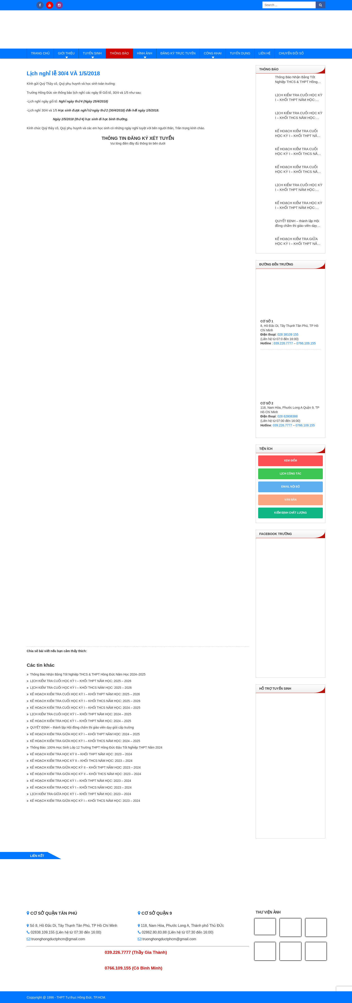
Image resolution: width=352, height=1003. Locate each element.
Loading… (138, 395)
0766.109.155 (306, 343)
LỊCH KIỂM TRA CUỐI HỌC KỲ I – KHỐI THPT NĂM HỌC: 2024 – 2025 (80, 714)
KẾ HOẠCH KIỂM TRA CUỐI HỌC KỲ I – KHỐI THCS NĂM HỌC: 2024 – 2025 (85, 707)
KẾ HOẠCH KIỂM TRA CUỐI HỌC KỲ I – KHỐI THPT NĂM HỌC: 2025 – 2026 (85, 694)
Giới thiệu (66, 53)
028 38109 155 (287, 334)
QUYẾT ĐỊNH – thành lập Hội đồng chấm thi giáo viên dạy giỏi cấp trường (82, 727)
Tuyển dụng (240, 53)
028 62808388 (287, 416)
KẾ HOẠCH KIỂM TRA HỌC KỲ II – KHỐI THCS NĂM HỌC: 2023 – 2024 (81, 760)
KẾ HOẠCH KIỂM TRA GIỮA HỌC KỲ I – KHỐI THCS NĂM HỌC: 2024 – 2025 (85, 741)
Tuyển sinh (92, 53)
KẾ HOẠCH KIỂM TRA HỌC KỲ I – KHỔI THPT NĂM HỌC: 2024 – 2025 (80, 721)
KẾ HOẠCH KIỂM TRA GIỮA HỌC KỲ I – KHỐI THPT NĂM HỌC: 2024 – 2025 (85, 734)
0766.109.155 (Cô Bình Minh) (134, 968)
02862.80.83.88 (152, 932)
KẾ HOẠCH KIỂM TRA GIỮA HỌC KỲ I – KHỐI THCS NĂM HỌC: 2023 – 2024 (85, 800)
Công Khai (213, 53)
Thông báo (119, 53)
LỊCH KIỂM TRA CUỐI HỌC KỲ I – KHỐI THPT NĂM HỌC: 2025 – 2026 (80, 681)
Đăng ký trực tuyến (178, 53)
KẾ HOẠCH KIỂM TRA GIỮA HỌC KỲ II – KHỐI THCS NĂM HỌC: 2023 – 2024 (85, 774)
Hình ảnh (144, 53)
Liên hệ (265, 53)
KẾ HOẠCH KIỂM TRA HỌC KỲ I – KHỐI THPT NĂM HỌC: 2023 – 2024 (80, 780)
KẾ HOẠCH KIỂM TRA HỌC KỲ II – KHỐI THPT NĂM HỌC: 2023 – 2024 (81, 754)
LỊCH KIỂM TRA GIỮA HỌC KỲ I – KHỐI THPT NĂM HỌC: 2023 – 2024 (80, 794)
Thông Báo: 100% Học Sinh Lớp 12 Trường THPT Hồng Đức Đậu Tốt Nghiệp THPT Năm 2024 (96, 747)
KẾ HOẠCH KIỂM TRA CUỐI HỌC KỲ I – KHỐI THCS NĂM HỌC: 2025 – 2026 (85, 701)
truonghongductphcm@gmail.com (56, 939)
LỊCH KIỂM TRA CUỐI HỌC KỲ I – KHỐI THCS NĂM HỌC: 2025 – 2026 (81, 687)
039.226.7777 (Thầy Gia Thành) (136, 952)
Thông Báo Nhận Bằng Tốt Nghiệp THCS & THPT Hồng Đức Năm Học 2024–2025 (87, 674)
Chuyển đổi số (291, 53)
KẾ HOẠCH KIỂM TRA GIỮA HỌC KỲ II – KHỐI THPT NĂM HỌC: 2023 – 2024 (85, 767)
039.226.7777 (283, 343)
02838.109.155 (41, 932)
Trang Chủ (40, 53)
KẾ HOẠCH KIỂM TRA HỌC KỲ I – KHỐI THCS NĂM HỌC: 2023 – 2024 (81, 787)
